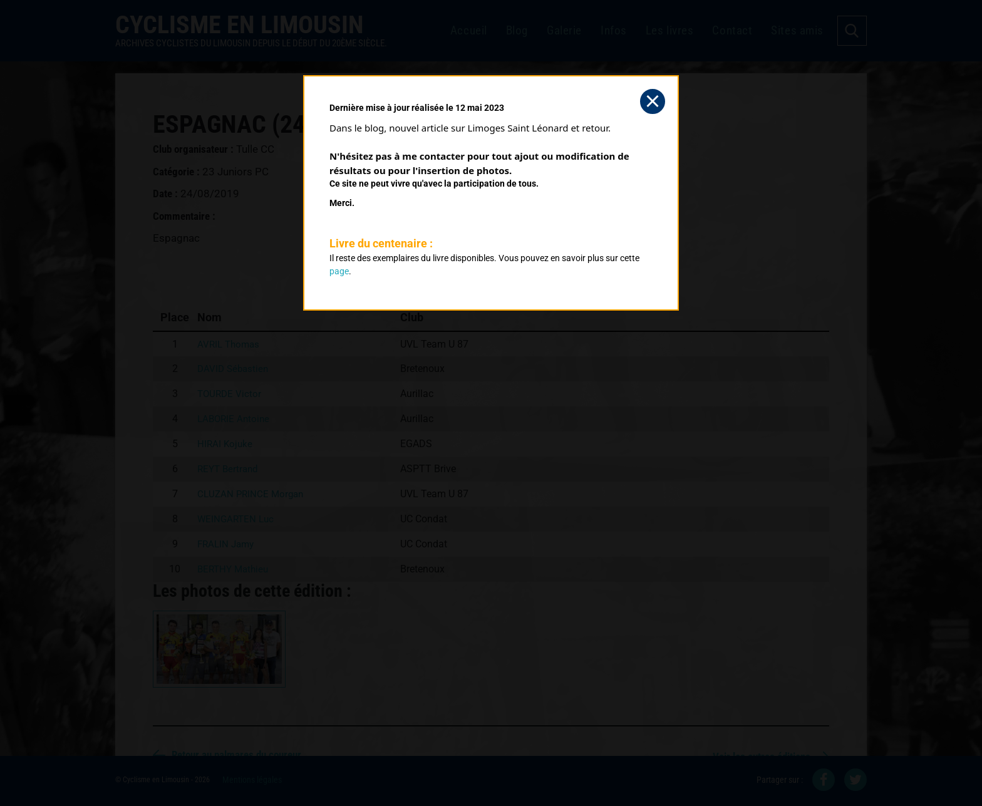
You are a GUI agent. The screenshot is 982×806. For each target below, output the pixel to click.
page (339, 271)
